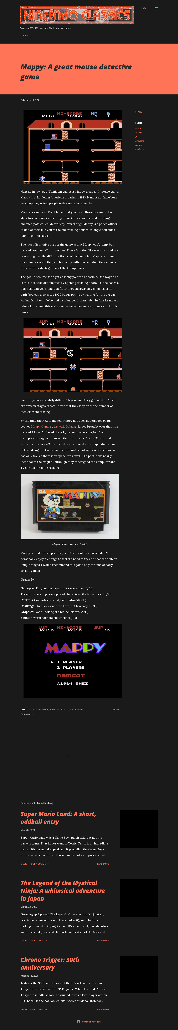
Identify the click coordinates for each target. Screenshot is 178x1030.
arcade (138, 132)
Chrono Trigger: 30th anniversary (50, 963)
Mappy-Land (40, 426)
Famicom (139, 140)
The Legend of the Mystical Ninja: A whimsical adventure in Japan (63, 891)
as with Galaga (65, 426)
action (138, 128)
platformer (140, 149)
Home (25, 35)
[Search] (144, 8)
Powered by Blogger (89, 1021)
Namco (138, 145)
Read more (103, 863)
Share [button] (138, 111)
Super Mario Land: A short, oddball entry (58, 818)
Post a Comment (39, 863)
